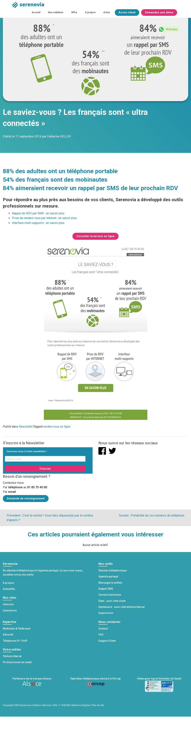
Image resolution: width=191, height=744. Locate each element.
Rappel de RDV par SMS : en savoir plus (38, 213)
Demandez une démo (159, 12)
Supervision (105, 612)
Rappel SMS (105, 588)
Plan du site (98, 705)
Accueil (36, 12)
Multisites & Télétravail (16, 628)
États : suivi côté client (112, 600)
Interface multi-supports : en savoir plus (38, 223)
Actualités (9, 588)
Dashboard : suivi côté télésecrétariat (121, 606)
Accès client (127, 12)
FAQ (100, 634)
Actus (106, 12)
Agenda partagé (108, 576)
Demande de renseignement (26, 498)
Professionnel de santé (17, 662)
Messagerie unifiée (110, 582)
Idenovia (8, 604)
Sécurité (8, 634)
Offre (74, 12)
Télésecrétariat (12, 656)
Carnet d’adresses (109, 594)
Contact (103, 628)
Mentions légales (81, 705)
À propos (90, 12)
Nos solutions (55, 12)
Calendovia (10, 610)
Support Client (107, 640)
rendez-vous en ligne (56, 426)
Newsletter (26, 426)
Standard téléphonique (112, 570)
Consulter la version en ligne (95, 236)
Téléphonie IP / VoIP (15, 640)
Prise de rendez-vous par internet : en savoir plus (44, 218)
